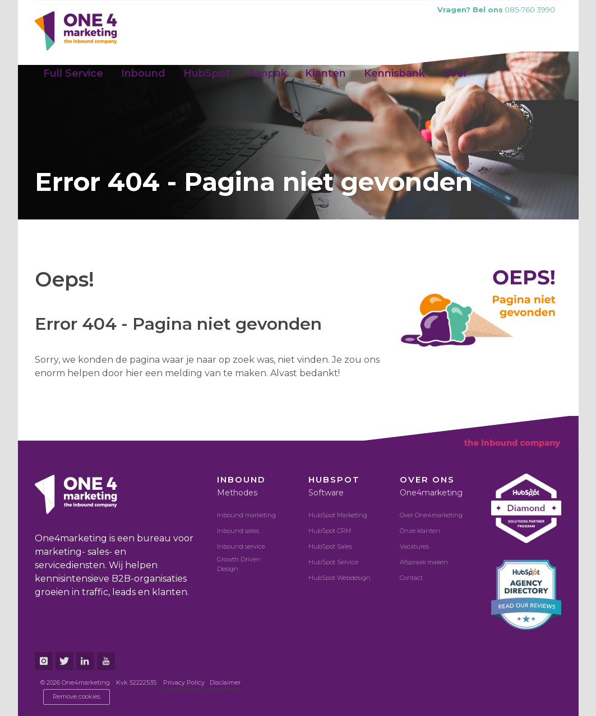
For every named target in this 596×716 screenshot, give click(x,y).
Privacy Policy (184, 682)
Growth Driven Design (239, 564)
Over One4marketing (431, 515)
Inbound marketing (246, 515)
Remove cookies (76, 696)
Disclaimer (225, 682)
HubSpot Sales (330, 546)
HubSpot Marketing (337, 515)
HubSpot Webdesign (339, 578)
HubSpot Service (333, 562)
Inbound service (241, 546)
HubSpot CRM (329, 531)
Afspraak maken (424, 562)
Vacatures (414, 546)
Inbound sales (238, 531)
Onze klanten (420, 531)
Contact (411, 578)
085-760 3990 (496, 9)
